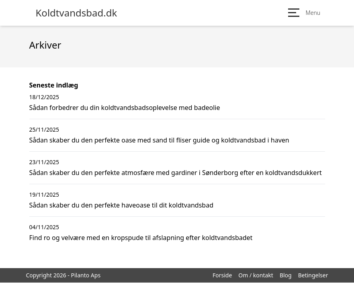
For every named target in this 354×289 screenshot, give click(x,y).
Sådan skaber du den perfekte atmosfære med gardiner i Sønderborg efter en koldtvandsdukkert (175, 172)
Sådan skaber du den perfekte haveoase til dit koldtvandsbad (121, 205)
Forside (222, 275)
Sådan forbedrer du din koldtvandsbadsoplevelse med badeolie (124, 107)
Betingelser (313, 275)
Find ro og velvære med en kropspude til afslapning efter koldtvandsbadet (141, 237)
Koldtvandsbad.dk (76, 12)
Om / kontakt (255, 275)
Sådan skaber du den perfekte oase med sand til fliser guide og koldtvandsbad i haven (159, 140)
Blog (286, 275)
